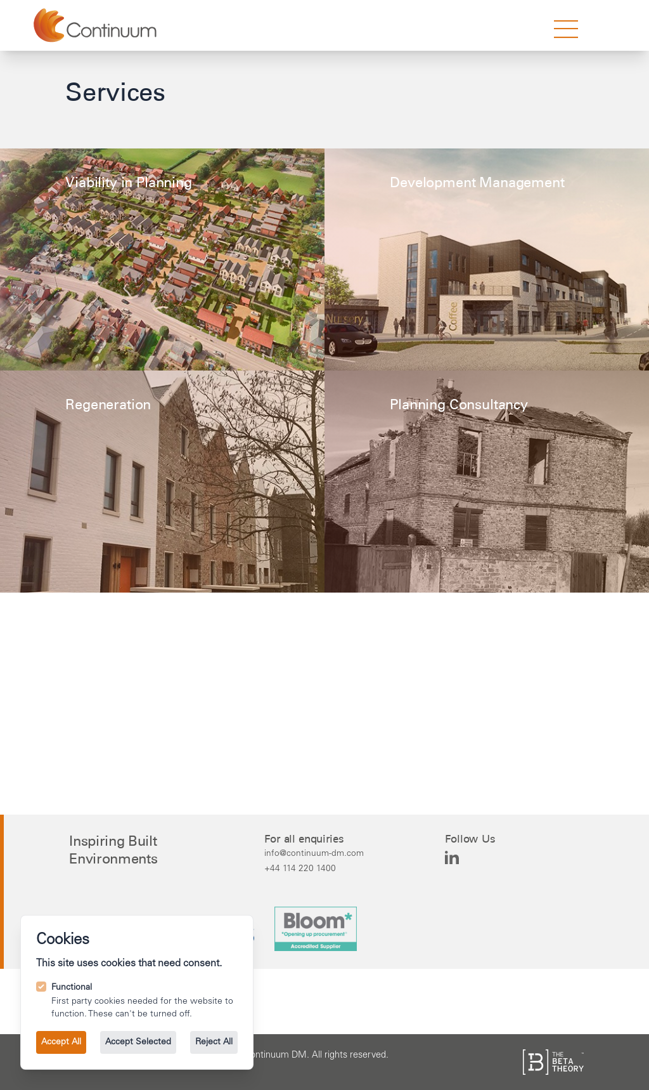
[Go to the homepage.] (96, 25)
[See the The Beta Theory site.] (553, 1062)
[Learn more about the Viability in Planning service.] (162, 259)
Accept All (61, 1042)
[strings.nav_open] (566, 29)
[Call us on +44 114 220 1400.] (314, 868)
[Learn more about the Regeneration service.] (162, 482)
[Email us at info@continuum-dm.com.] (314, 853)
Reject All (214, 1042)
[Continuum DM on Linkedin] (452, 858)
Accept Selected (138, 1042)
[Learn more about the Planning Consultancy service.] (478, 487)
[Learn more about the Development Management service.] (486, 259)
